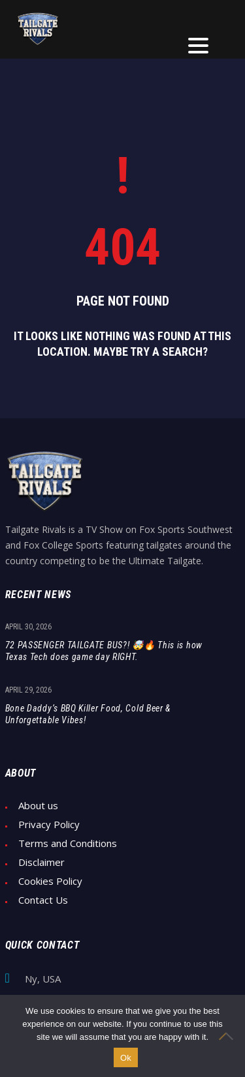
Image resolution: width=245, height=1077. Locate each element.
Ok (125, 1058)
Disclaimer (41, 862)
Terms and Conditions (67, 843)
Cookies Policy (50, 881)
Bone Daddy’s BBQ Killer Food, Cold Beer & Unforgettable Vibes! (88, 714)
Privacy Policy (49, 824)
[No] (228, 1035)
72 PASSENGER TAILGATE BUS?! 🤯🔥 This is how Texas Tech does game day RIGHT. (104, 651)
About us (38, 805)
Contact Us (43, 900)
